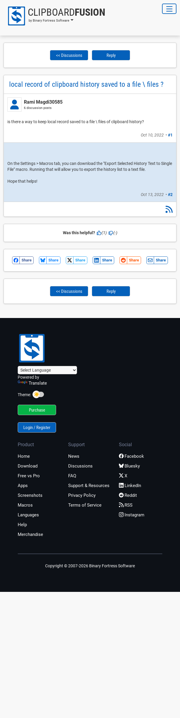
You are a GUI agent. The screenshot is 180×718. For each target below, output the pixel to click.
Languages (28, 515)
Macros (25, 505)
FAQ (72, 475)
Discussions (80, 466)
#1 (170, 135)
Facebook (131, 456)
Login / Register (36, 427)
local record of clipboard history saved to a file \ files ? (86, 84)
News (73, 456)
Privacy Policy (82, 495)
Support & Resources (88, 485)
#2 (170, 194)
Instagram (131, 515)
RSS (125, 505)
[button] (54, 16)
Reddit (128, 495)
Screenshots (30, 495)
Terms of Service (85, 505)
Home (24, 456)
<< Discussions (69, 55)
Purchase (37, 410)
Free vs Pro (29, 475)
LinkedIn (130, 485)
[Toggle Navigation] (169, 9)
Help (22, 524)
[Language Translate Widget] (47, 370)
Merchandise (30, 534)
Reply (111, 55)
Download (27, 466)
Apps (23, 485)
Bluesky (129, 466)
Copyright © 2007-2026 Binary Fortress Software (90, 565)
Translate (32, 383)
